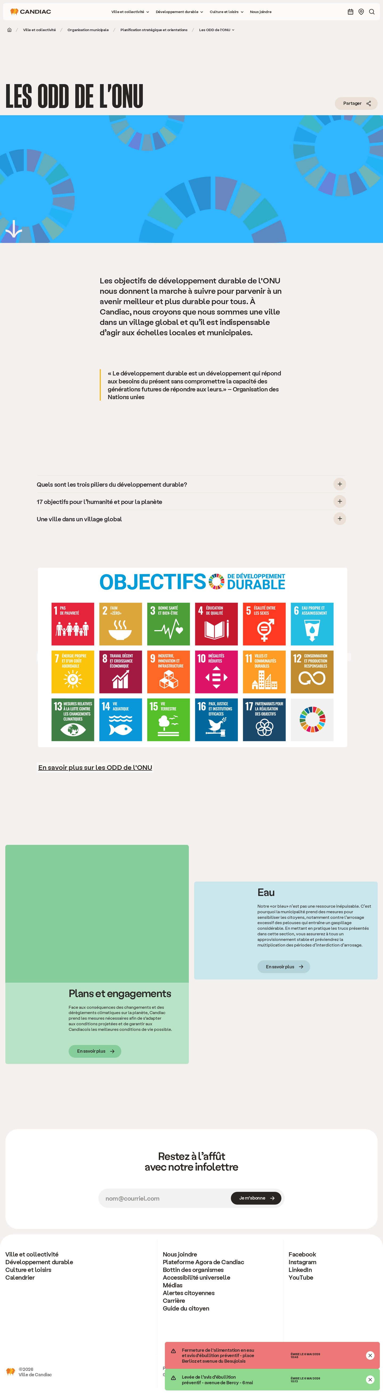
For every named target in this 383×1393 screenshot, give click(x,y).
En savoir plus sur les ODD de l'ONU (95, 767)
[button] (130, 11)
